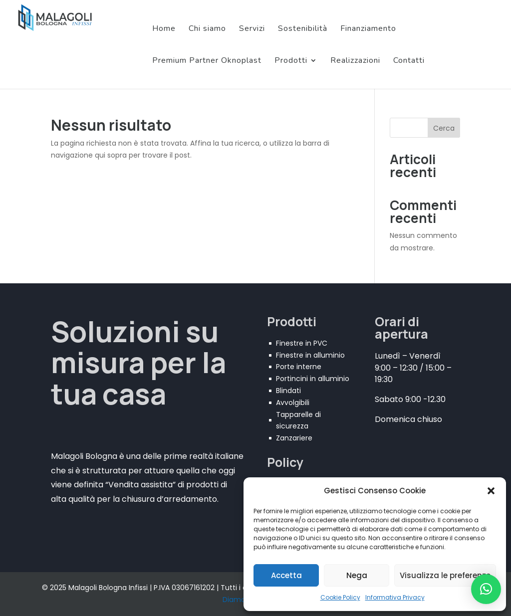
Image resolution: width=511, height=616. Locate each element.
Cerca (444, 128)
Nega (356, 575)
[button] (491, 491)
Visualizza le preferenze (445, 575)
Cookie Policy (340, 597)
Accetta (286, 575)
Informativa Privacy (395, 597)
